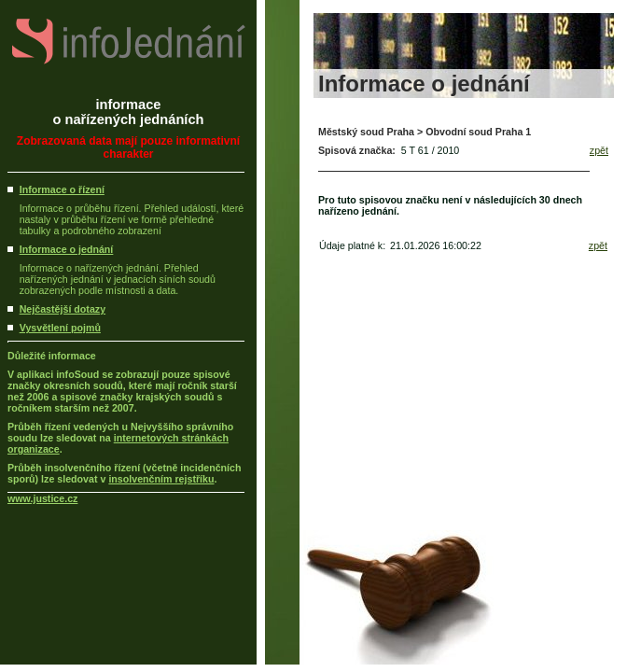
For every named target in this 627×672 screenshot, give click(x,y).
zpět (599, 150)
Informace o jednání (67, 249)
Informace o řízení (62, 189)
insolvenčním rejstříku (161, 478)
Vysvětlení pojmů (60, 327)
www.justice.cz (42, 498)
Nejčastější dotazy (62, 309)
